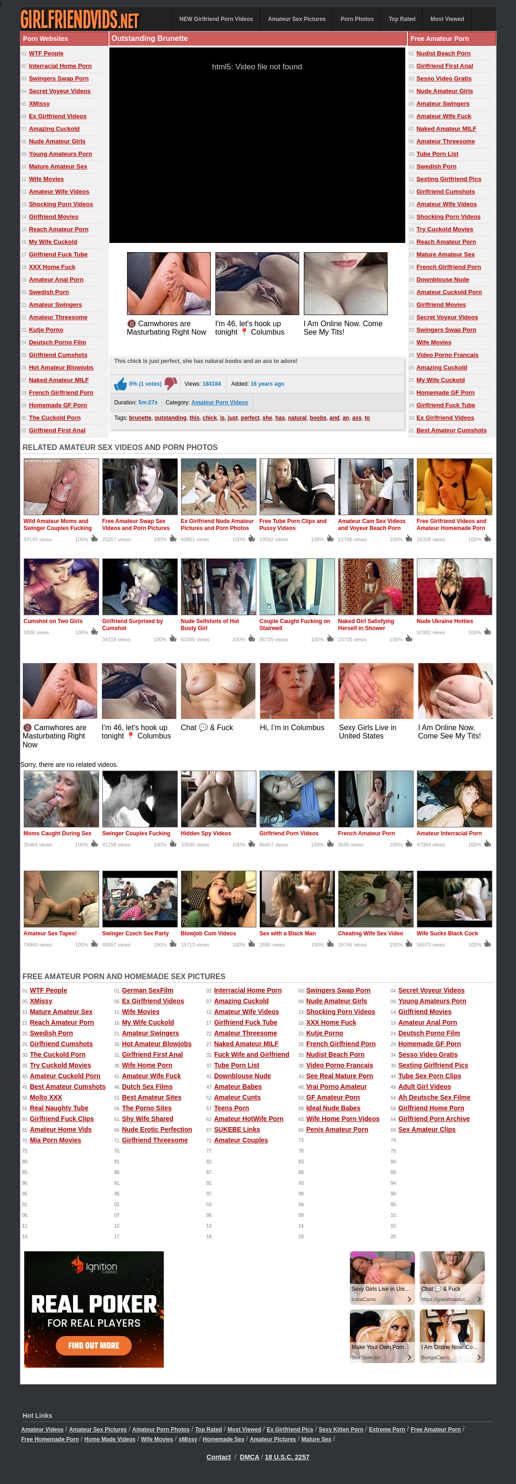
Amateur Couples (241, 1140)
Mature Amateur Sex (58, 166)
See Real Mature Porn (339, 1076)
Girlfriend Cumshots (58, 354)
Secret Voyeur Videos (59, 90)
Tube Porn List (437, 153)
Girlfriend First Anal (57, 430)
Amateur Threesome (58, 317)
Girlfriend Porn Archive (434, 1118)
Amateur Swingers (55, 304)
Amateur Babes (238, 1086)
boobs (318, 418)
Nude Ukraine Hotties (445, 621)
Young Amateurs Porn (60, 153)
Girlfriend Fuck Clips (62, 1118)
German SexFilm (148, 990)
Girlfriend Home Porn (431, 1108)
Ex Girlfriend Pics (290, 1429)
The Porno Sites (147, 1108)
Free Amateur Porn (436, 1429)
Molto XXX (46, 1097)
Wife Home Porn (147, 1065)
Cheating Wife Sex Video (370, 933)
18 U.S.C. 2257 (287, 1457)
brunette (140, 418)
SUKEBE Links (237, 1129)
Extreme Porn (387, 1429)
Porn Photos (357, 19)
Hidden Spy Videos (206, 833)
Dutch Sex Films (147, 1086)
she (267, 418)
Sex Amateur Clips (427, 1129)
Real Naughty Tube (59, 1108)
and (334, 418)
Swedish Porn (49, 292)
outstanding (170, 418)
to (367, 418)
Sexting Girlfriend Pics (448, 178)
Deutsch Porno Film (57, 342)
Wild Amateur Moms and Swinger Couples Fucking (58, 524)
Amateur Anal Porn (56, 279)
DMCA (250, 1457)
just (233, 418)
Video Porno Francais (447, 354)
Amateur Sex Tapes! (50, 933)
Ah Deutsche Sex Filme (434, 1097)
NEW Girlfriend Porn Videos (216, 19)
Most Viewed (447, 19)
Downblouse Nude (442, 279)
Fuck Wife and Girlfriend (251, 1054)
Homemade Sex (223, 1439)
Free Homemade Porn (50, 1439)
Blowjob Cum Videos (208, 933)
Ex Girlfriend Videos (58, 116)
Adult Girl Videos (424, 1086)
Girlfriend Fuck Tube (58, 254)
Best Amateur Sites (151, 1097)
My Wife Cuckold (53, 241)
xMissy (188, 1439)
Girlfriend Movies (53, 216)
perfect (250, 418)
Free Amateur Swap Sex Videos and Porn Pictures (136, 524)
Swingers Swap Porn (59, 78)
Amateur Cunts (237, 1097)
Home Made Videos (109, 1439)
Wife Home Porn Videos (343, 1118)
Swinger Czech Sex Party (135, 933)
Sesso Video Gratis (443, 78)
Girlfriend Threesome (155, 1140)
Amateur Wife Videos (59, 191)
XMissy (39, 103)
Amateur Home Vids (61, 1129)
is (222, 418)
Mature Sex (316, 1439)
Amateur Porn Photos (160, 1429)
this (195, 418)
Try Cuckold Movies (444, 229)
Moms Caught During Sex (58, 833)
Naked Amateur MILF (59, 379)
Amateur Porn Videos (219, 402)
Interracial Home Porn (60, 65)
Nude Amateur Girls (57, 141)
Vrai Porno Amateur (336, 1086)
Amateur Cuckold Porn (449, 292)
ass (357, 418)
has (280, 418)
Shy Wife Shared (147, 1118)
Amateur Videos (42, 1429)
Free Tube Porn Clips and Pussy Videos (293, 524)
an (345, 418)
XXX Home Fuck (52, 266)
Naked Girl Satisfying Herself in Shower (366, 624)
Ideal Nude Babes (333, 1108)
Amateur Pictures (273, 1439)
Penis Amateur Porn (337, 1129)
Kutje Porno (46, 329)
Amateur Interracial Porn (449, 833)
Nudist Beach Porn (443, 53)
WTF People (46, 53)
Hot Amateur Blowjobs (61, 367)
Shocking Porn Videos (61, 204)
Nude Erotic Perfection (157, 1129)
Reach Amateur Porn (58, 229)
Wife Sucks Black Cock (447, 933)
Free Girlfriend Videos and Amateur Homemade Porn (452, 524)
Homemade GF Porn (58, 405)
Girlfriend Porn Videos (289, 833)
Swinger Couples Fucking (136, 833)
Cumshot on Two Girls (53, 621)
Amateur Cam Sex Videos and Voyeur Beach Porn (372, 524)
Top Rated (402, 19)
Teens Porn (231, 1108)
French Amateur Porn (366, 833)
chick (210, 418)
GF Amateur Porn (333, 1097)
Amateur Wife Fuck (443, 116)
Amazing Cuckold (54, 128)
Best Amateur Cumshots (451, 430)
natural (297, 418)
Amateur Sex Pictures (297, 19)
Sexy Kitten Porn (341, 1429)
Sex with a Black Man (288, 933)
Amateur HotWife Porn (248, 1118)
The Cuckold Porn (54, 417)
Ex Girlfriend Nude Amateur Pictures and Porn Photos (217, 524)
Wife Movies (46, 178)
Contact (219, 1457)
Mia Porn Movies (55, 1140)
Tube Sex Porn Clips (429, 1076)
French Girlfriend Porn (61, 392)
